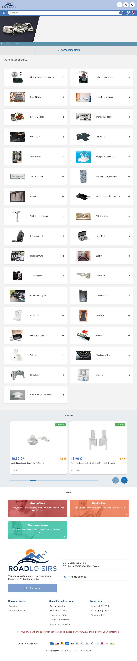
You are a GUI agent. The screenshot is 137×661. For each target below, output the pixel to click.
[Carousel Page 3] (37, 480)
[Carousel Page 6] (70, 480)
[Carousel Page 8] (92, 480)
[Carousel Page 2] (26, 480)
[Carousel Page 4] (48, 480)
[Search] (65, 13)
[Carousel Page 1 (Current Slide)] (14, 480)
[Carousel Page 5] (59, 480)
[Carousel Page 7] (81, 480)
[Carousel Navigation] (113, 480)
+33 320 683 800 (77, 577)
